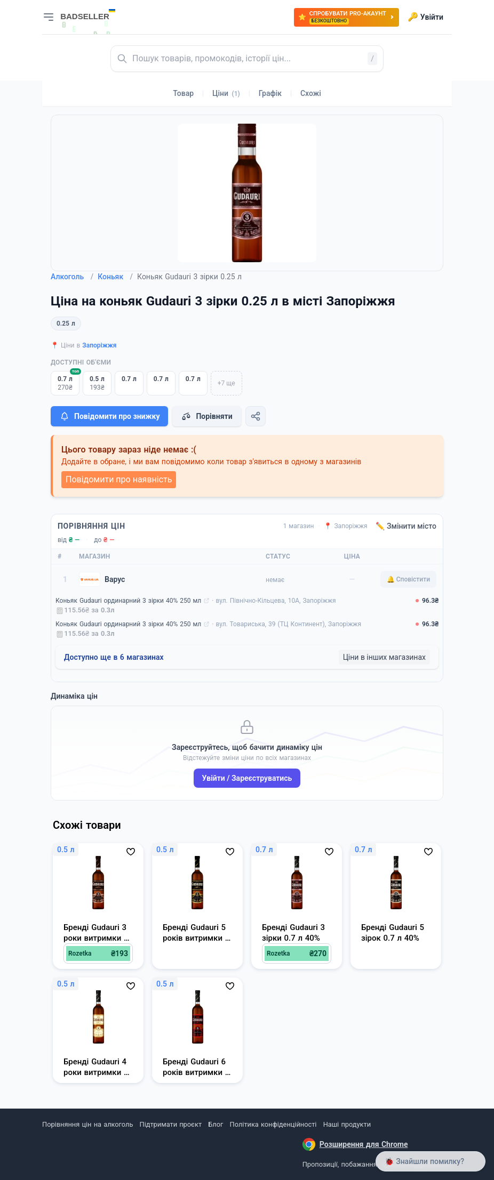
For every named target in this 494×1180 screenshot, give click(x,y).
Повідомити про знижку (109, 416)
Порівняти (206, 416)
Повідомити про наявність (119, 479)
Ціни (226, 93)
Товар (183, 93)
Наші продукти (347, 1124)
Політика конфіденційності (273, 1124)
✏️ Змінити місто (406, 526)
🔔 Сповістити (408, 579)
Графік (270, 93)
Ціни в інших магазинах (384, 657)
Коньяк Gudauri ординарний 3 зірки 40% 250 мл (128, 600)
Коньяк (115, 276)
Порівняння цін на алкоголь (87, 1124)
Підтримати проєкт (171, 1124)
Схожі (310, 93)
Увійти (425, 17)
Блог (215, 1124)
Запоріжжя (99, 345)
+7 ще (226, 383)
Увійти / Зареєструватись (247, 778)
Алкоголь (72, 276)
